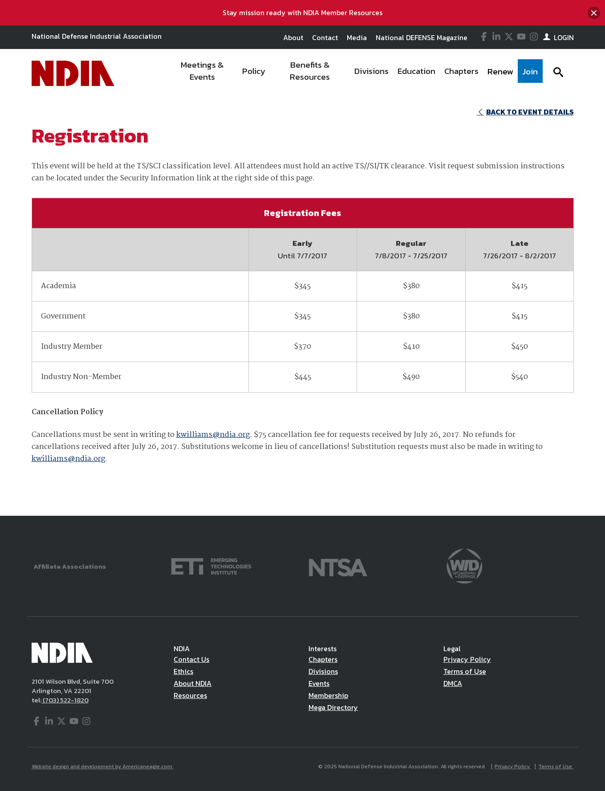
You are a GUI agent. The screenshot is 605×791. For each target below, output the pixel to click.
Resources (190, 695)
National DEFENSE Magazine (421, 37)
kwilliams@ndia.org (213, 435)
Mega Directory (333, 707)
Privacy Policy (467, 659)
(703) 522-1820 (65, 700)
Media (357, 37)
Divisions (323, 671)
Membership (328, 695)
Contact (325, 37)
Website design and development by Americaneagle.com (103, 766)
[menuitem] (202, 73)
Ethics (183, 671)
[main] (302, 307)
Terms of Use (464, 671)
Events (319, 683)
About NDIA (192, 683)
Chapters (323, 659)
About (293, 37)
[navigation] (355, 73)
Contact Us (191, 659)
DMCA (452, 683)
